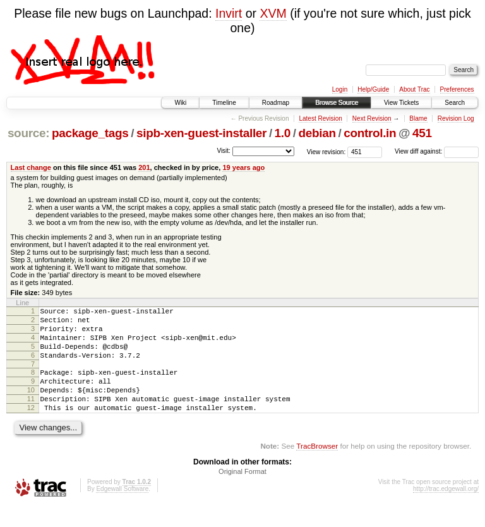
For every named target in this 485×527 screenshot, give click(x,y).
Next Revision (372, 118)
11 (31, 416)
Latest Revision (320, 118)
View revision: (326, 151)
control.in (370, 133)
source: (28, 133)
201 (144, 167)
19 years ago (243, 167)
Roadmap (275, 102)
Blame (418, 118)
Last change (31, 167)
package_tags (90, 133)
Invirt (228, 13)
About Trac (414, 89)
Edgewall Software (122, 509)
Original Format (242, 492)
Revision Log (456, 118)
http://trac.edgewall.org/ (446, 509)
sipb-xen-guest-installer (201, 133)
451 (422, 133)
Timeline (224, 102)
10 (31, 405)
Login (339, 89)
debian (317, 133)
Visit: (224, 150)
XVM (273, 13)
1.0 (282, 133)
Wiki (180, 102)
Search (455, 102)
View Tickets (401, 102)
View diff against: (437, 151)
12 (31, 426)
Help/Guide (373, 89)
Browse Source (336, 102)
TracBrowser (317, 467)
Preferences (457, 89)
